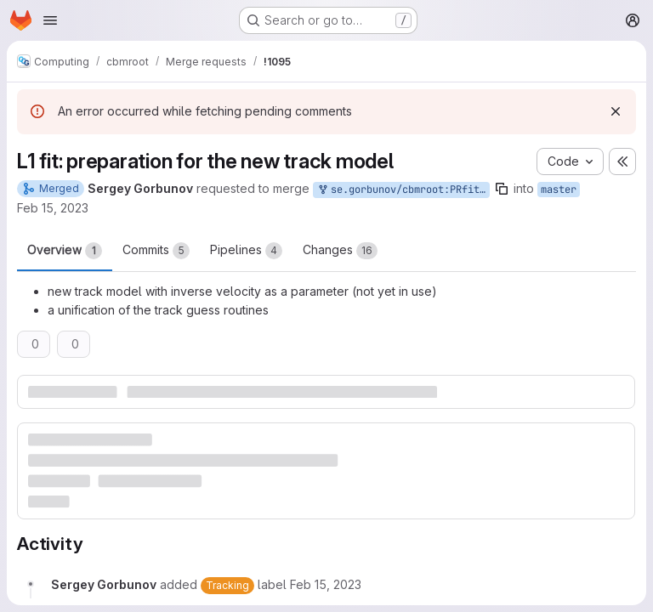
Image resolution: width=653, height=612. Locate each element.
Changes (340, 250)
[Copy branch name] (501, 188)
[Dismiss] (615, 111)
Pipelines (246, 250)
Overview (64, 250)
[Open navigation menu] (50, 20)
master (558, 189)
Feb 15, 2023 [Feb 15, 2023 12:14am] (52, 208)
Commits (156, 250)
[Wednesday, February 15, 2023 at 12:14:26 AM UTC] (325, 584)
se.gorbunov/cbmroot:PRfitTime (403, 190)
